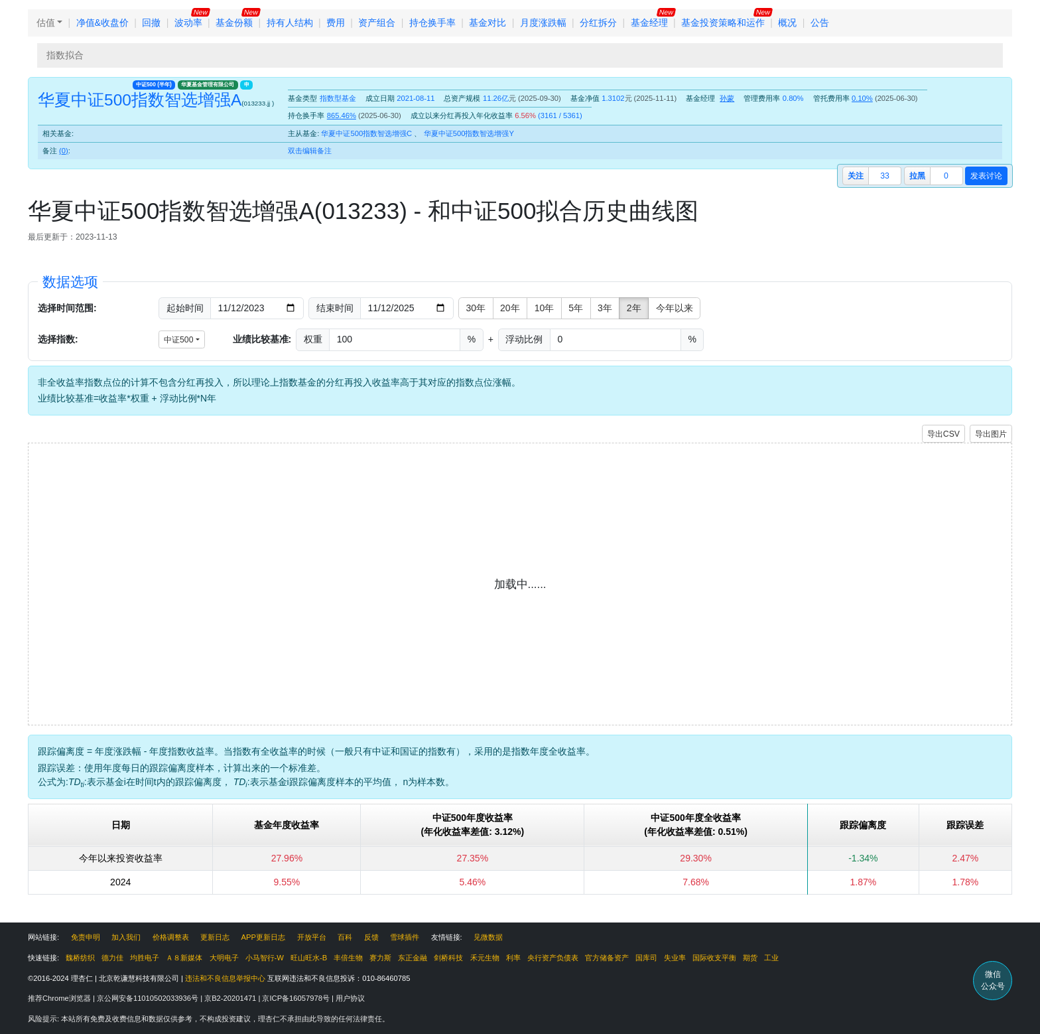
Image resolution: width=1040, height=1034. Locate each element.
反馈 (371, 937)
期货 (750, 958)
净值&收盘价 (102, 22)
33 (884, 176)
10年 (544, 308)
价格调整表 (171, 937)
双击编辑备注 (310, 151)
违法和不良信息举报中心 (225, 978)
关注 (856, 176)
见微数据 (488, 937)
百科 (345, 937)
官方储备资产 (607, 958)
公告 (820, 22)
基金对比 (487, 22)
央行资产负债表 (552, 958)
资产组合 (376, 22)
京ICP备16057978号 (297, 998)
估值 (45, 22)
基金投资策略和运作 (723, 22)
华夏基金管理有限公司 (207, 84)
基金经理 (649, 22)
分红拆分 (598, 22)
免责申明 (85, 937)
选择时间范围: (67, 308)
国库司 (646, 958)
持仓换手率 (432, 22)
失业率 (675, 958)
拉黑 (917, 176)
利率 (513, 958)
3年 (605, 308)
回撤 (151, 22)
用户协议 (350, 998)
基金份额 (234, 22)
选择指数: (58, 339)
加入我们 (126, 937)
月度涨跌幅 (543, 22)
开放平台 (311, 937)
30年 (476, 308)
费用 (335, 22)
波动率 (188, 22)
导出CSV (943, 434)
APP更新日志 (263, 937)
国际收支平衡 (714, 958)
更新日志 (214, 937)
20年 (510, 308)
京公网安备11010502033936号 (148, 998)
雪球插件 (404, 937)
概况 (787, 22)
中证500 (154, 84)
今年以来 (674, 308)
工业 (771, 958)
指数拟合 (65, 55)
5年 (575, 308)
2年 (634, 308)
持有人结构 (290, 22)
